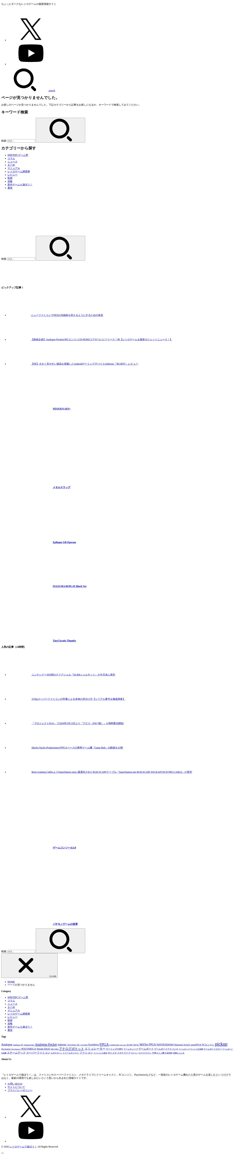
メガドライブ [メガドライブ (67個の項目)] (123, 1053)
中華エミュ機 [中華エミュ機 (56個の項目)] (158, 1053)
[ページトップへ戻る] (2, 1153)
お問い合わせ (14, 1083)
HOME (11, 981)
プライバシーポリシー (19, 1090)
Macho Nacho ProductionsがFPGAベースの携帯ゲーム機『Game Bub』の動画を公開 (77, 747)
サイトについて (16, 1087)
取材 (9, 178)
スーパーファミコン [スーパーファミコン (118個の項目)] (38, 1052)
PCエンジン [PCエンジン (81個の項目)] (208, 1044)
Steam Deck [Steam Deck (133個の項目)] (43, 1048)
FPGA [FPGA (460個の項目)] (104, 1044)
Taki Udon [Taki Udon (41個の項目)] (54, 1049)
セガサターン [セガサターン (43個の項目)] (56, 1053)
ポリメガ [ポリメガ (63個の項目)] (112, 1053)
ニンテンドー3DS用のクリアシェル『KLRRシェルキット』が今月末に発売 (73, 674)
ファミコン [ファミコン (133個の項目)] (86, 1052)
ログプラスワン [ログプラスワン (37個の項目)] (145, 1053)
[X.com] (30, 40)
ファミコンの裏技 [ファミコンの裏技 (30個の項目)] (100, 1053)
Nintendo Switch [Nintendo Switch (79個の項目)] (182, 1044)
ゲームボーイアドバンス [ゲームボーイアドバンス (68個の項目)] (166, 1049)
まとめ (11, 165)
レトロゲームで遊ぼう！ (23, 1146)
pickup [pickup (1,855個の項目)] (221, 1043)
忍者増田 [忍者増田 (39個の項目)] (168, 1053)
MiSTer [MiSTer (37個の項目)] (136, 1045)
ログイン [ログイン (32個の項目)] (134, 1053)
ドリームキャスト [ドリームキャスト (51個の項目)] (71, 1053)
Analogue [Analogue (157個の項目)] (6, 1044)
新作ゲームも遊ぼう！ (19, 184)
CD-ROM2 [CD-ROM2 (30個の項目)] (84, 1045)
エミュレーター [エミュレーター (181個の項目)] (95, 1048)
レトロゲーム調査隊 (18, 171)
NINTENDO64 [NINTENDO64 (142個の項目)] (165, 1044)
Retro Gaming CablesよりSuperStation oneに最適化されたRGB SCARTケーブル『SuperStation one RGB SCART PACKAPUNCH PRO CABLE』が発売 (112, 772)
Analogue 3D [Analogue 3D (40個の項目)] (18, 1045)
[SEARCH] (28, 90)
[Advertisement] (117, 214)
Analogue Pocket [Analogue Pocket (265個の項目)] (46, 1044)
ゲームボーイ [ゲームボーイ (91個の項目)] (146, 1049)
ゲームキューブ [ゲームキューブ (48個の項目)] (131, 1049)
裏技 (9, 188)
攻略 (9, 181)
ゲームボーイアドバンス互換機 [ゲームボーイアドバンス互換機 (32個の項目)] (191, 1049)
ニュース (12, 161)
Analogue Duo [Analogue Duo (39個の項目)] (28, 1045)
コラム (11, 158)
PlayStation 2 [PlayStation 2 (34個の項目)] (16, 1049)
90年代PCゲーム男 (17, 155)
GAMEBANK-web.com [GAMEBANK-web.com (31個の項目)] (117, 1045)
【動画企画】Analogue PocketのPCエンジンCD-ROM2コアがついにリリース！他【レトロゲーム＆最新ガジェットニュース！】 (101, 339)
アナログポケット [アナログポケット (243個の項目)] (71, 1048)
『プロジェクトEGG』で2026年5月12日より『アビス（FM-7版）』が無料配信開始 (78, 723)
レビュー (12, 174)
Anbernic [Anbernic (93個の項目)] (61, 1044)
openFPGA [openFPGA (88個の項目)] (196, 1044)
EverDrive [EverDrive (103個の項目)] (93, 1044)
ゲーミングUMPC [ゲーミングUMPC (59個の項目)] (114, 1049)
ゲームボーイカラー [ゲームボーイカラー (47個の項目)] (213, 1049)
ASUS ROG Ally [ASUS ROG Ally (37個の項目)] (73, 1045)
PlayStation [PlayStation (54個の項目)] (6, 1049)
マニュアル (13, 168)
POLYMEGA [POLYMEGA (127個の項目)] (28, 1048)
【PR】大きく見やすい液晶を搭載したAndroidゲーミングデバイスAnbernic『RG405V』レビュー (84, 363)
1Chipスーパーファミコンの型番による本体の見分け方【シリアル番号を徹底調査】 (78, 699)
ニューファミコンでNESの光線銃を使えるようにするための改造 (67, 315)
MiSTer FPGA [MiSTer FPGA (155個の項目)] (147, 1044)
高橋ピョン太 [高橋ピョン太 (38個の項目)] (178, 1053)
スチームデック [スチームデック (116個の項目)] (16, 1052)
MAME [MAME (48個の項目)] (130, 1045)
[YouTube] (30, 64)
